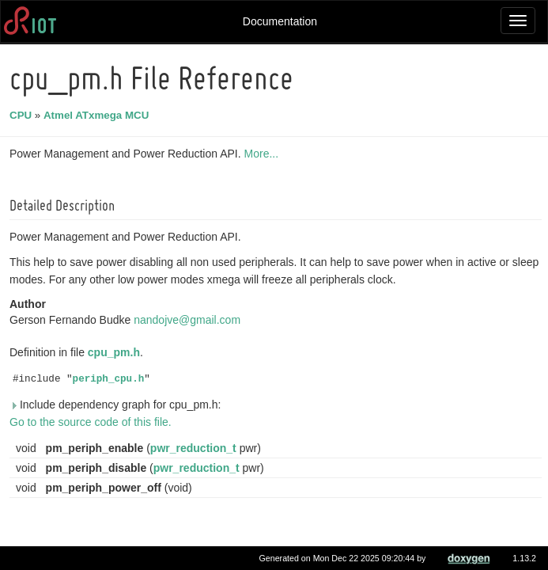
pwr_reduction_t (196, 448)
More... (264, 153)
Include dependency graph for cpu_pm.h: (117, 404)
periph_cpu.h (111, 379)
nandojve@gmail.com (189, 320)
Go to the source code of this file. (93, 422)
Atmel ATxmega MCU (98, 115)
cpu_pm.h (116, 352)
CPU (23, 115)
